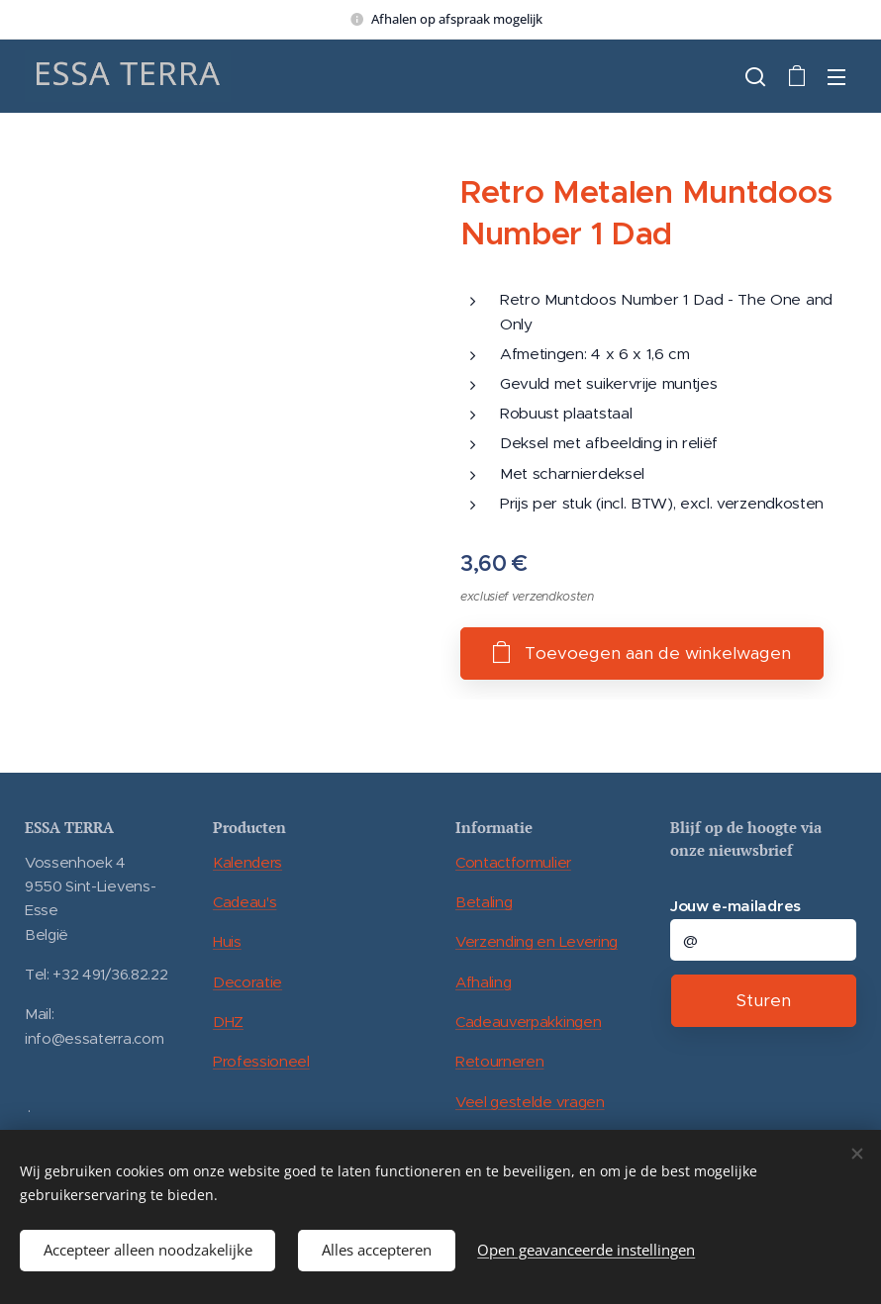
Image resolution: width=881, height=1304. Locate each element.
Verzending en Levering (536, 941)
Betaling (483, 901)
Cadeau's (244, 901)
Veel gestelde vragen (530, 1100)
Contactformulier (513, 861)
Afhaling (483, 981)
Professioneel (261, 1061)
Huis (227, 941)
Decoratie (247, 981)
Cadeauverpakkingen (528, 1021)
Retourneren (499, 1061)
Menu (836, 77)
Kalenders (247, 861)
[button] (755, 76)
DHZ (228, 1021)
